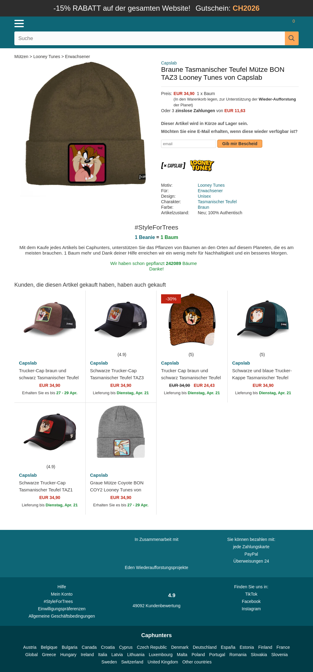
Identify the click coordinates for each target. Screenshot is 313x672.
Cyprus (125, 647)
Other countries (197, 661)
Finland (265, 647)
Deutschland (205, 647)
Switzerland (132, 661)
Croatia (108, 647)
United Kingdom (163, 661)
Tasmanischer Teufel (217, 201)
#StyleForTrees (62, 601)
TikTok (251, 594)
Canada (89, 647)
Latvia (117, 654)
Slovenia (279, 654)
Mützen (22, 56)
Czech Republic (152, 647)
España (228, 647)
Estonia (247, 647)
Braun (203, 207)
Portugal (217, 654)
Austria (30, 647)
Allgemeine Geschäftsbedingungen (61, 616)
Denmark (180, 647)
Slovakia (259, 654)
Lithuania (136, 654)
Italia (102, 654)
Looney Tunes (46, 56)
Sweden (109, 661)
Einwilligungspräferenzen (62, 608)
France (283, 647)
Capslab (169, 63)
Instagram (251, 608)
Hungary (68, 654)
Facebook (251, 601)
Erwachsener (77, 56)
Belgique (49, 647)
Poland (198, 654)
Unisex (204, 196)
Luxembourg (161, 654)
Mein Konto (62, 594)
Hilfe (61, 586)
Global (31, 654)
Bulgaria (69, 647)
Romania (238, 654)
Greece (49, 654)
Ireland (87, 654)
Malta (182, 654)
